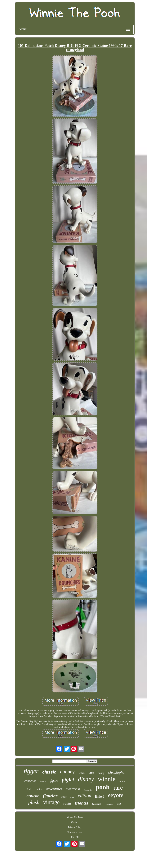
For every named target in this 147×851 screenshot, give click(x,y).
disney (86, 779)
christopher (117, 772)
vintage (51, 802)
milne (64, 797)
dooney (67, 771)
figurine (50, 795)
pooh (103, 787)
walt (119, 803)
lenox (43, 781)
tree (91, 772)
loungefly (88, 790)
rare (118, 787)
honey (101, 773)
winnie (107, 779)
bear (82, 772)
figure (54, 781)
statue (122, 781)
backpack (96, 804)
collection (30, 781)
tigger (31, 771)
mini (39, 789)
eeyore (115, 795)
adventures (54, 789)
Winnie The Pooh (75, 817)
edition (84, 795)
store (72, 797)
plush (33, 802)
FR (77, 837)
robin (67, 803)
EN (72, 837)
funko (30, 789)
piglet (68, 780)
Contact (74, 822)
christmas (109, 804)
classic (49, 772)
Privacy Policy (75, 827)
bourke (32, 795)
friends (81, 803)
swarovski (73, 789)
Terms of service (74, 832)
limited (99, 796)
